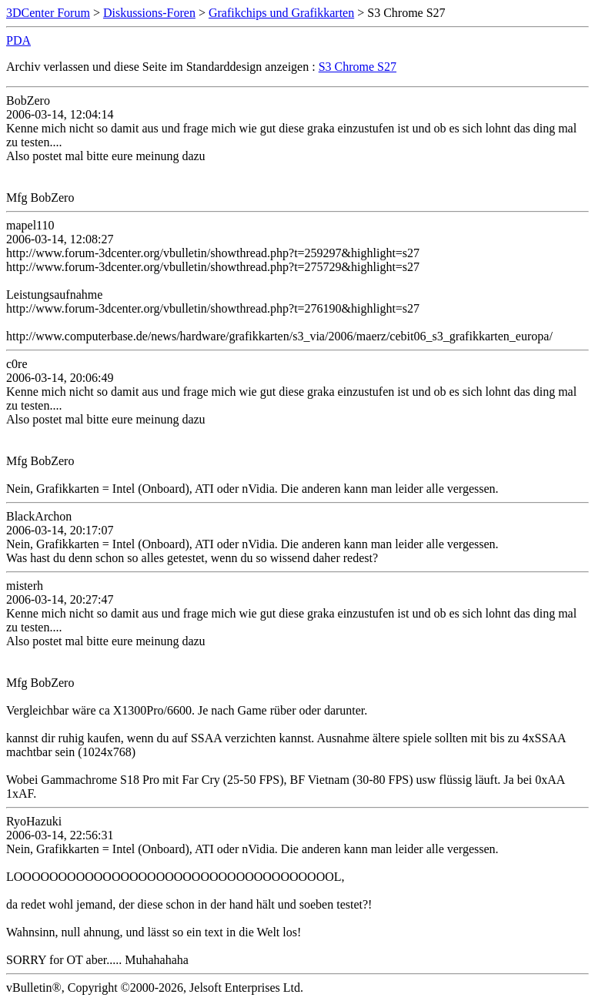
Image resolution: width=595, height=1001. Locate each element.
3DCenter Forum (48, 12)
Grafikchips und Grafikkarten (281, 12)
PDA (18, 40)
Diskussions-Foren (149, 12)
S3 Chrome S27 (357, 66)
